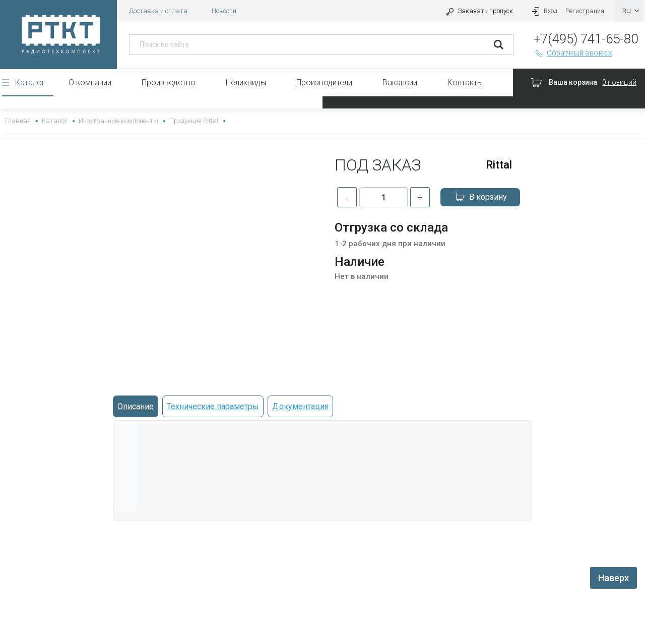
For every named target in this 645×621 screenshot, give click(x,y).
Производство (169, 82)
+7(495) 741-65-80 (586, 38)
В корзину (480, 197)
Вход (543, 11)
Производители (324, 82)
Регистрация (584, 11)
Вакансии (399, 82)
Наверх (613, 578)
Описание (135, 406)
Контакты (465, 82)
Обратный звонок (573, 53)
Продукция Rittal (193, 121)
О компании (90, 82)
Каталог (30, 82)
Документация (300, 406)
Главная (18, 121)
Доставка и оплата (158, 11)
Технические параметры (213, 406)
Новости (224, 11)
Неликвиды (246, 82)
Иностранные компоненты (118, 121)
